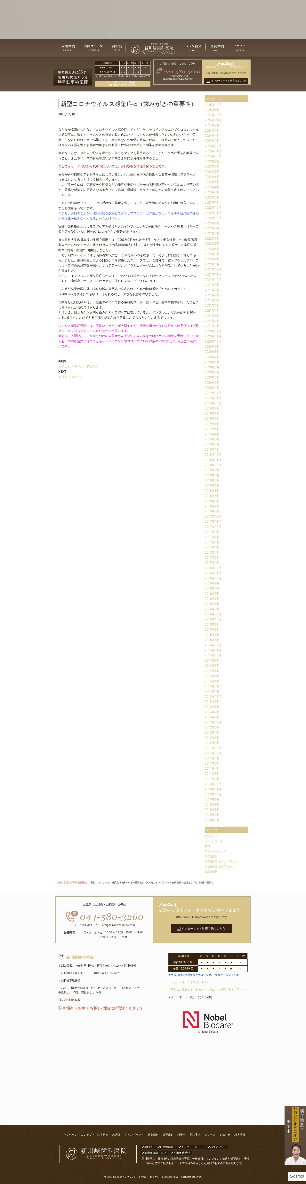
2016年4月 (212, 604)
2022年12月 (213, 207)
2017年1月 (212, 563)
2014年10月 (213, 655)
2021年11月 (213, 274)
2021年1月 (212, 326)
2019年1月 (212, 449)
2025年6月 (212, 110)
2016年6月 (212, 599)
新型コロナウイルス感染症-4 (78, 366)
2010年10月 (213, 794)
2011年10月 (213, 753)
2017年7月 (212, 542)
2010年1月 (212, 820)
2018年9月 (212, 470)
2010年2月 (212, 815)
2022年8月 (212, 228)
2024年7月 (212, 130)
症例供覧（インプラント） (223, 861)
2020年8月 (212, 352)
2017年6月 (212, 547)
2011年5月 (212, 763)
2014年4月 (212, 681)
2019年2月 (212, 444)
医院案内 (195, 1134)
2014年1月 (212, 691)
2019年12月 (213, 393)
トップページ (69, 1134)
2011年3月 (212, 773)
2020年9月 (212, 346)
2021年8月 (212, 290)
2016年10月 (213, 578)
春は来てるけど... (70, 377)
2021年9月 (212, 285)
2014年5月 (212, 676)
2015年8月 (212, 629)
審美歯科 (153, 1134)
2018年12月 (213, 454)
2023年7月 (212, 172)
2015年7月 (212, 635)
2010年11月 (213, 789)
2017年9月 (212, 532)
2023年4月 (212, 187)
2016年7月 (212, 594)
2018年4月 (212, 496)
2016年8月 (212, 588)
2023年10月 (213, 156)
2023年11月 (213, 151)
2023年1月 (212, 202)
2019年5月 (212, 429)
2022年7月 (212, 233)
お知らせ (211, 836)
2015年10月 (213, 619)
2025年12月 (213, 105)
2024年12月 (213, 115)
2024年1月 (212, 141)
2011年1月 (212, 779)
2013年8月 (212, 707)
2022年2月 (212, 259)
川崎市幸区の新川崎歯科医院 (71, 882)
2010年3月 (212, 810)
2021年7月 (212, 295)
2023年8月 (212, 166)
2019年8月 (212, 413)
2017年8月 (212, 537)
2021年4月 (212, 310)
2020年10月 (213, 341)
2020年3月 (212, 377)
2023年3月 (212, 192)
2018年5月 (212, 491)
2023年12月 (213, 146)
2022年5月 (212, 243)
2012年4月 (212, 732)
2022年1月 (212, 264)
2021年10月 (213, 280)
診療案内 (117, 1134)
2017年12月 (213, 516)
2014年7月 (212, 665)
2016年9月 (212, 583)
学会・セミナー (216, 851)
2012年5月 (212, 727)
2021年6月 (212, 300)
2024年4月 (212, 135)
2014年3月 (212, 686)
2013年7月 (212, 712)
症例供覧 (211, 856)
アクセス (210, 1134)
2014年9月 (212, 660)
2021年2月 (212, 321)
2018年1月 (212, 511)
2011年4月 (212, 768)
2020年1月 (212, 388)
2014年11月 (213, 650)
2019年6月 (212, 424)
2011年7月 (212, 758)
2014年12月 (213, 645)
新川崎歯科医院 (75, 957)
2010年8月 (212, 804)
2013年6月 (212, 717)
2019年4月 (212, 434)
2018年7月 (212, 480)
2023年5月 (212, 182)
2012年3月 (212, 738)
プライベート (214, 841)
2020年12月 (213, 331)
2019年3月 (212, 439)
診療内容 (211, 872)
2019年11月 (213, 398)
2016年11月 (213, 573)
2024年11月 (213, 120)
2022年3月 (212, 254)
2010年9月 (212, 799)
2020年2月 (212, 383)
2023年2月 (212, 197)
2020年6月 (212, 362)
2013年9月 (212, 702)
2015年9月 (212, 624)
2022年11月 (213, 213)
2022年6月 (212, 238)
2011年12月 (213, 748)
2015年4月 (212, 640)
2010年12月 (213, 784)
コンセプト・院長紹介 (94, 1134)
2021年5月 (212, 305)
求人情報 (239, 1134)
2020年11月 (213, 336)
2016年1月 (212, 609)
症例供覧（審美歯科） (220, 867)
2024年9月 (212, 125)
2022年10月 (213, 218)
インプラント (135, 1134)
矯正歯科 (168, 1134)
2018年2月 (212, 506)
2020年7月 (212, 357)
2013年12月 (213, 696)
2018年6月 (212, 485)
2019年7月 (212, 418)
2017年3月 (212, 557)
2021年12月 (213, 269)
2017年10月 (213, 527)
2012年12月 (213, 722)
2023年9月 (212, 161)
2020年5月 (212, 367)
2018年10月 (213, 465)
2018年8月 (212, 475)
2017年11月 (213, 521)
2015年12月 (213, 614)
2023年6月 (212, 177)
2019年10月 (213, 403)
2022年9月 (212, 223)
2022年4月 (212, 249)
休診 (208, 846)
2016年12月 (213, 568)
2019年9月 (212, 408)
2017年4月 (212, 552)
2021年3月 (212, 316)
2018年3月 (212, 501)
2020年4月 (212, 372)
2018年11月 (213, 460)
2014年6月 (212, 671)
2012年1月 (212, 743)
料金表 (181, 1134)
